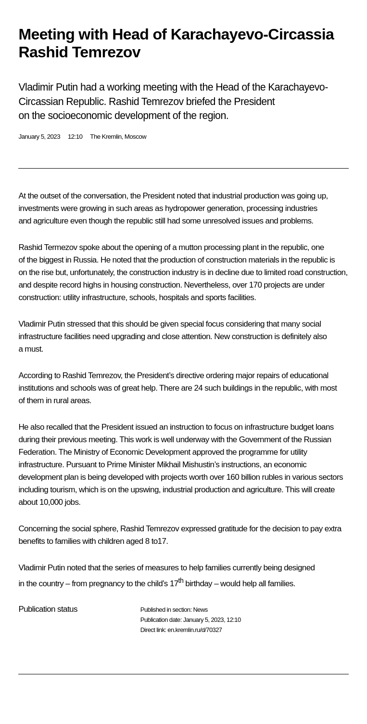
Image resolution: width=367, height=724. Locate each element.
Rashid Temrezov (92, 375)
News (200, 609)
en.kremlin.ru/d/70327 (194, 629)
